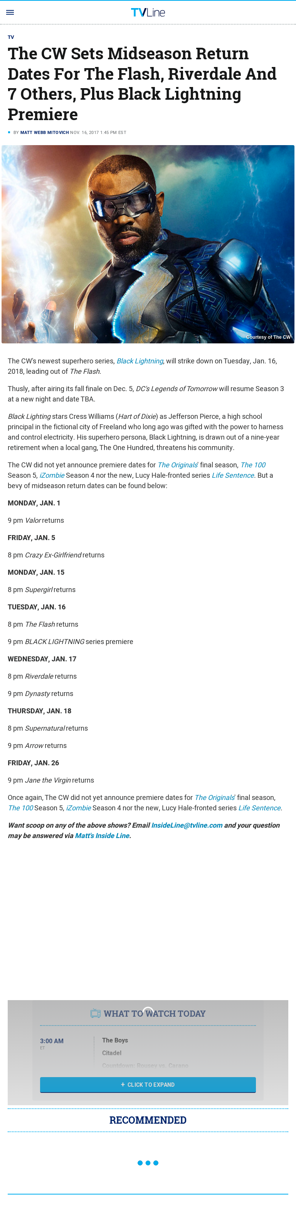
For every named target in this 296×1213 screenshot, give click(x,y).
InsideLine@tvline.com (186, 825)
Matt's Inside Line (102, 836)
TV (11, 37)
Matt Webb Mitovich (44, 132)
